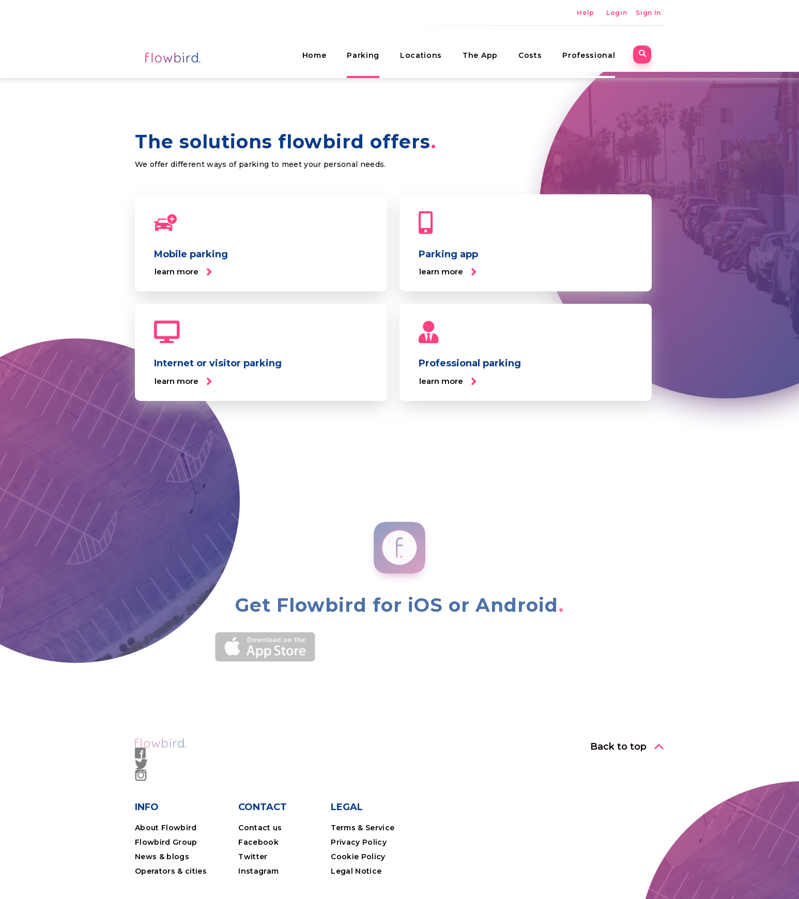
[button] (183, 272)
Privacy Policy (359, 842)
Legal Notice (356, 871)
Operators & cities (171, 871)
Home (324, 49)
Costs (540, 49)
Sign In (648, 13)
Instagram (258, 871)
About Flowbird (166, 827)
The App (490, 49)
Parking (373, 49)
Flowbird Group (166, 842)
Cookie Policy (358, 856)
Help (585, 13)
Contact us (260, 827)
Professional (599, 49)
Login (616, 13)
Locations (431, 49)
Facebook (258, 842)
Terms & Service (362, 827)
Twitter (252, 856)
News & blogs (162, 856)
